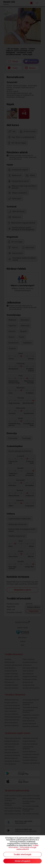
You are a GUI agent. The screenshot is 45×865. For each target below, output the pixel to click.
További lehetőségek (22, 854)
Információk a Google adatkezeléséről (26, 848)
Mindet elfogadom (22, 861)
